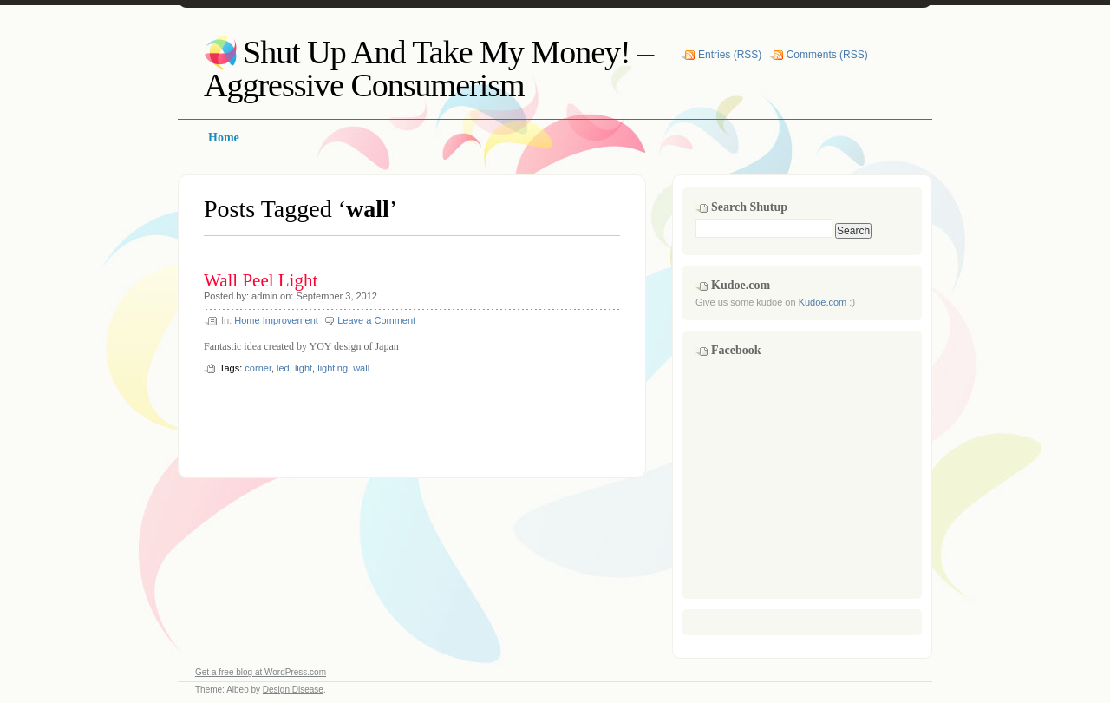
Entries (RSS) (729, 55)
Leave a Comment (376, 320)
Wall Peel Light (260, 280)
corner (258, 368)
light (303, 368)
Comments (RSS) (827, 55)
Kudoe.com (823, 302)
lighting (332, 368)
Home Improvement (276, 320)
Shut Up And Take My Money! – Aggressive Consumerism (428, 68)
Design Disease (293, 689)
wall (361, 368)
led (283, 368)
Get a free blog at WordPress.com (260, 672)
